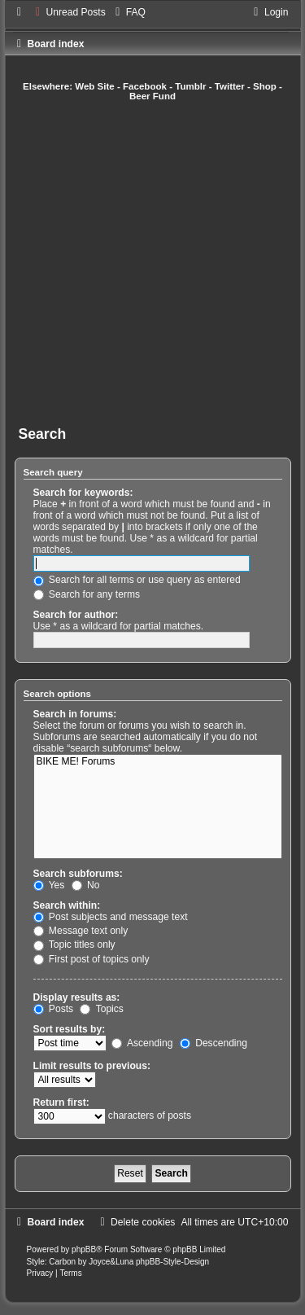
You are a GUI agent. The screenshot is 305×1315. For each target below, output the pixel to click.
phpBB (84, 1249)
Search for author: (76, 614)
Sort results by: (69, 1029)
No (86, 885)
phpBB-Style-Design (172, 1261)
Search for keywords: (83, 492)
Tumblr (190, 86)
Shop (265, 86)
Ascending (141, 1043)
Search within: (67, 905)
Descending (213, 1043)
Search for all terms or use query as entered (137, 579)
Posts (53, 1009)
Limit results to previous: (91, 1066)
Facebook (145, 86)
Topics (101, 1009)
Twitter (230, 86)
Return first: (61, 1102)
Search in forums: (75, 714)
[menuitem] (69, 12)
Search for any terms (87, 594)
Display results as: (76, 997)
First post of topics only (91, 959)
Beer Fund (152, 96)
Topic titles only (74, 944)
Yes (49, 885)
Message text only (81, 930)
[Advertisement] (152, 263)
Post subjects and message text (110, 917)
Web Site (95, 86)
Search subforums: (78, 873)
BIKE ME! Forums (158, 762)
